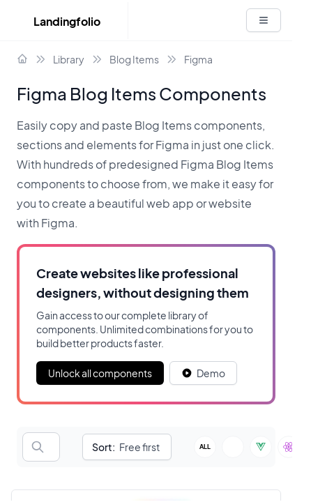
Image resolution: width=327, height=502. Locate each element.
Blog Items (134, 59)
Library (68, 59)
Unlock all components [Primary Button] (100, 373)
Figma (198, 59)
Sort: (103, 447)
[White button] (263, 20)
